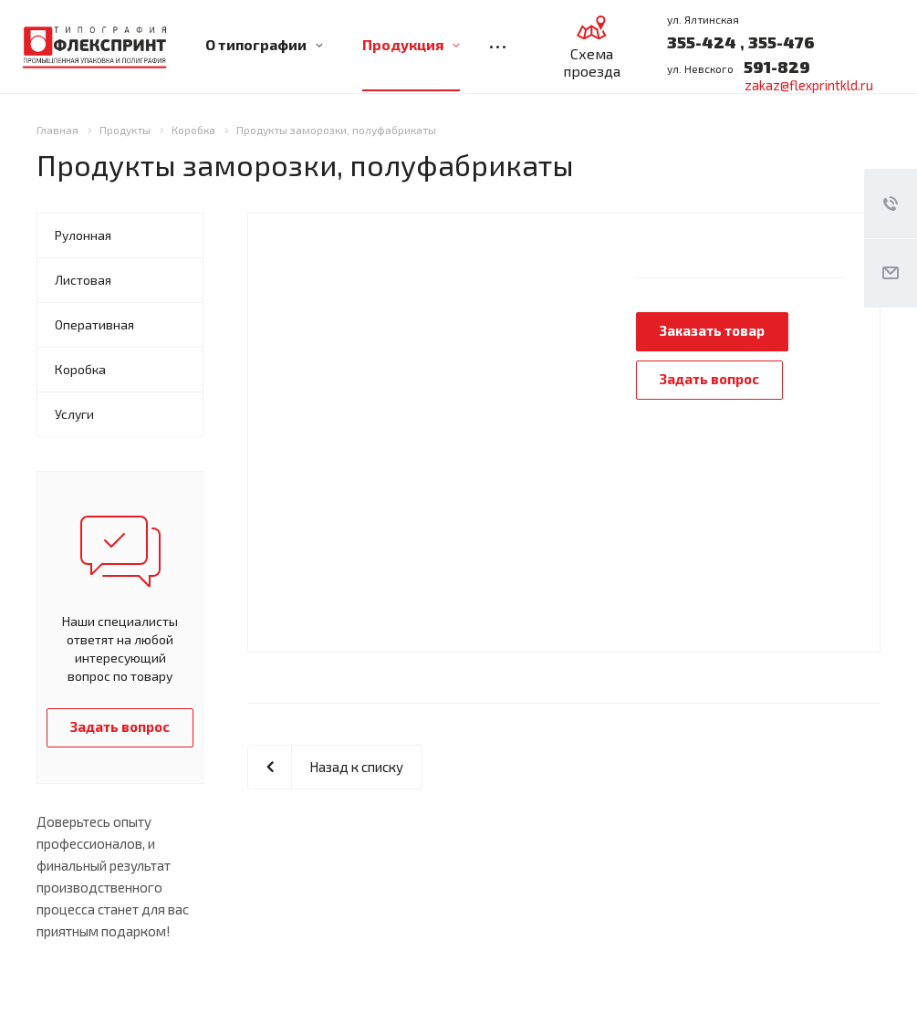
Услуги (74, 414)
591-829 (777, 67)
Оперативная (94, 324)
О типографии (264, 44)
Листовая (83, 279)
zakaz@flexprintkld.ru (809, 85)
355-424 (701, 42)
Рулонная (83, 235)
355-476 (780, 42)
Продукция (411, 44)
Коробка (80, 369)
